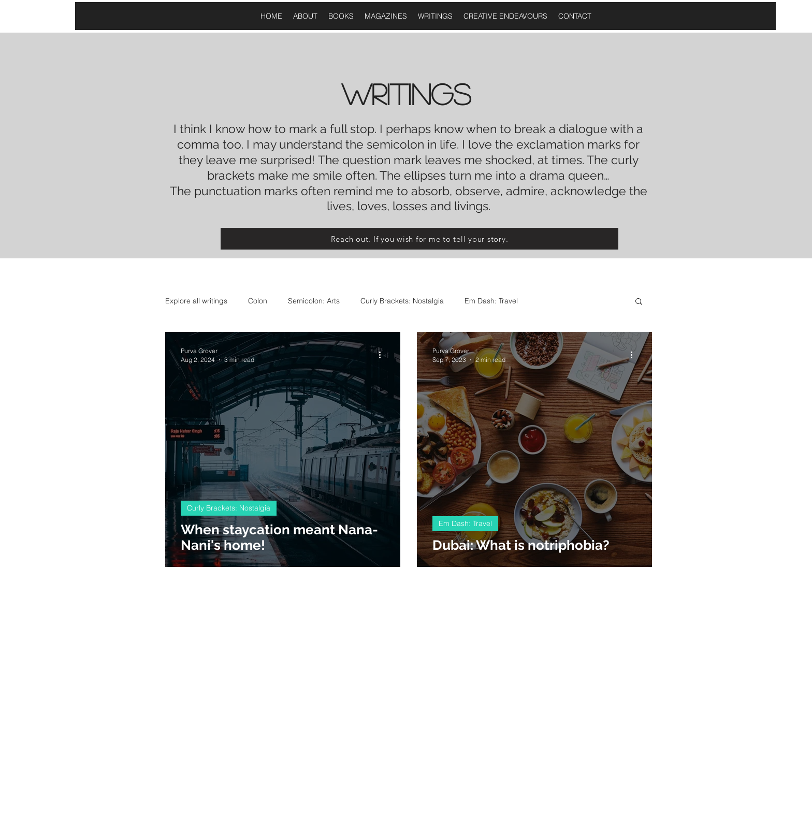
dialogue (581, 129)
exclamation (548, 144)
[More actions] (383, 354)
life (447, 144)
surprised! (287, 160)
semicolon (394, 144)
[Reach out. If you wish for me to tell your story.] (419, 239)
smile (326, 175)
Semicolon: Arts (314, 300)
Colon (257, 300)
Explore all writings (196, 300)
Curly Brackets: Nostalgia (402, 300)
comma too (209, 144)
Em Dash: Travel (491, 300)
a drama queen (560, 175)
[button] (639, 302)
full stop (350, 129)
